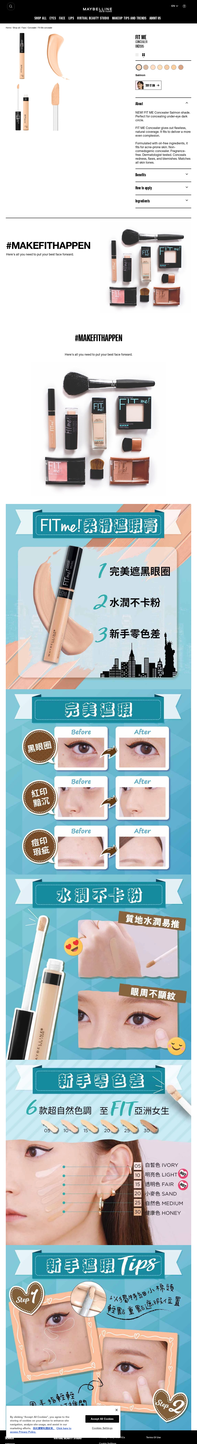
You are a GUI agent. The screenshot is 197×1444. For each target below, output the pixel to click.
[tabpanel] (163, 71)
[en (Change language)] (174, 6)
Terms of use (153, 1437)
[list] (163, 69)
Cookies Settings (102, 1428)
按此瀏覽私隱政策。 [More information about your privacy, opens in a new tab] (44, 1428)
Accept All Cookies (102, 1418)
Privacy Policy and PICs (112, 1437)
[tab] (137, 54)
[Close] (116, 1410)
